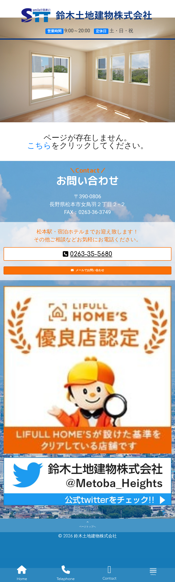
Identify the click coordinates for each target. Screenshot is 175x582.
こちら (39, 145)
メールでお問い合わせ (87, 273)
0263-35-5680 (87, 254)
